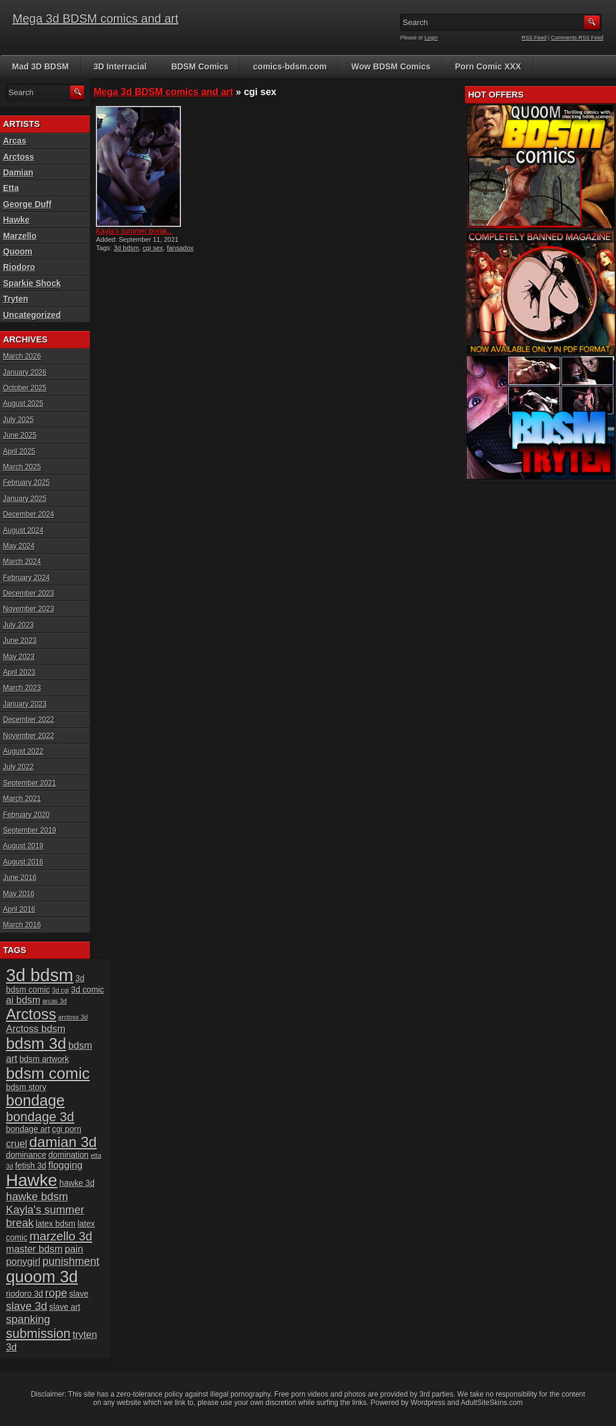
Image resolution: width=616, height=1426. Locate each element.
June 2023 (20, 640)
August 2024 (23, 530)
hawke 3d (77, 1183)
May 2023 (19, 657)
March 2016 (22, 925)
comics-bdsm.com (290, 66)
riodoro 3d (24, 1294)
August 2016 (23, 862)
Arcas (14, 140)
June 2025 (20, 435)
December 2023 (28, 593)
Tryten (15, 299)
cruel (16, 1143)
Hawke (16, 219)
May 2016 (19, 894)
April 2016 (19, 909)
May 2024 (19, 546)
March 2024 (22, 561)
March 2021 (22, 798)
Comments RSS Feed (577, 38)
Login (431, 38)
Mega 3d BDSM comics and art (96, 18)
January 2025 (25, 498)
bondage (35, 1100)
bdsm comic (48, 1073)
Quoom (17, 251)
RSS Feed (534, 38)
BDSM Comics (200, 66)
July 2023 (18, 625)
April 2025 (19, 451)
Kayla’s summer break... (134, 231)
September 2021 (29, 783)
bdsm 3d (36, 1043)
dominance (26, 1155)
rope (56, 1293)
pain (74, 1248)
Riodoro (19, 267)
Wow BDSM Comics (390, 66)
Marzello (20, 236)
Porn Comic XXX (488, 66)
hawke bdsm (37, 1196)
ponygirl (23, 1261)
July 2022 (18, 767)
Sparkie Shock (32, 283)
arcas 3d (55, 1001)
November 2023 (28, 609)
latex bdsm (55, 1223)
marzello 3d (60, 1236)
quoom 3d (42, 1277)
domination (69, 1155)
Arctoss (18, 157)
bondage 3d (40, 1116)
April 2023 (19, 672)
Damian (18, 172)
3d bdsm (126, 247)
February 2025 (26, 482)
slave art (64, 1307)
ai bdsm (23, 999)
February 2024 (26, 578)
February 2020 (26, 815)
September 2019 (29, 830)
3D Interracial (120, 66)
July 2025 (18, 419)
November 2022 (28, 736)
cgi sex (153, 247)
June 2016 (20, 877)
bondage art (28, 1129)
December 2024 (28, 514)
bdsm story (26, 1087)
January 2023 (25, 704)
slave (79, 1294)
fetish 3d (30, 1165)
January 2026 (25, 372)
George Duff (27, 204)
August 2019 (23, 846)
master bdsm (34, 1248)
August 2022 (23, 751)
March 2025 (22, 467)
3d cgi (60, 990)
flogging (66, 1165)
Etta (11, 188)
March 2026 (22, 356)
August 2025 (23, 403)
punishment (71, 1261)
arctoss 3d (72, 1017)
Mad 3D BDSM (40, 66)
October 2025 (25, 388)
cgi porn (66, 1129)
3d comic (87, 989)
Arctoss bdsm (35, 1028)
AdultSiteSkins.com (492, 1402)
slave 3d (26, 1306)
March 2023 (22, 688)
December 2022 (28, 719)
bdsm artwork (44, 1059)
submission (38, 1333)
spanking (28, 1319)
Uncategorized (32, 315)
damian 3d (63, 1142)
